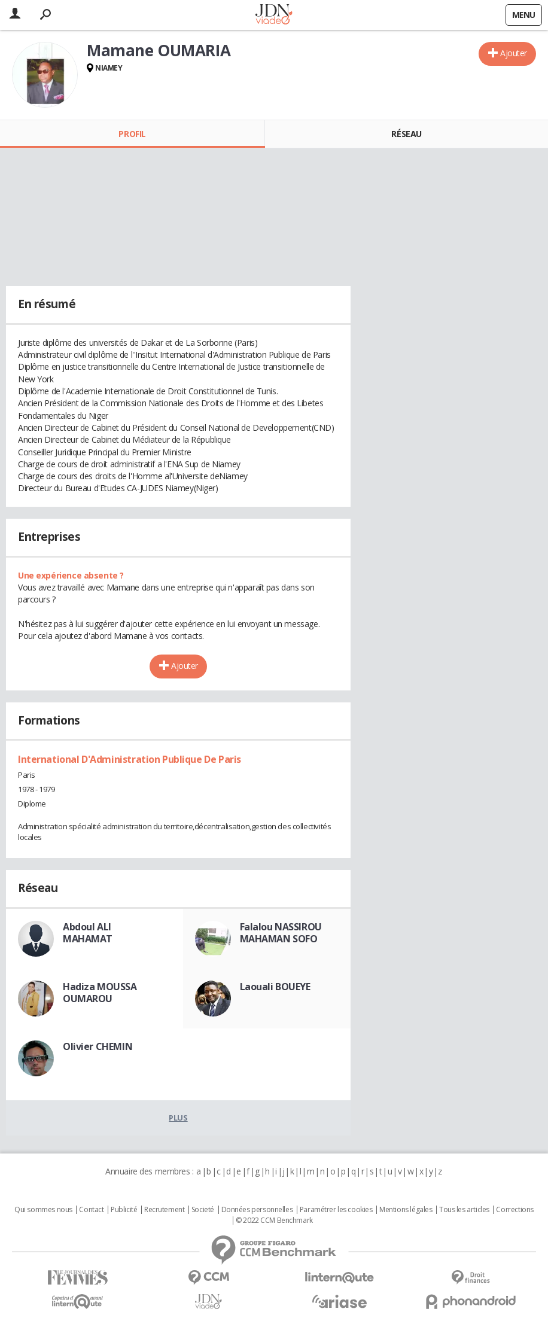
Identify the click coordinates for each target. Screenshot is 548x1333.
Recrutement (164, 1210)
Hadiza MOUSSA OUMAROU (100, 992)
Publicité (124, 1210)
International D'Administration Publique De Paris (129, 759)
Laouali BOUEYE (275, 986)
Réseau (406, 133)
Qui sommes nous (43, 1210)
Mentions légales (405, 1210)
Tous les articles (464, 1210)
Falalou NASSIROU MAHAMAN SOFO (281, 932)
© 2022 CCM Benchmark (274, 1220)
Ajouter (513, 53)
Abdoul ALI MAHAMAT (87, 932)
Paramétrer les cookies (336, 1210)
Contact (91, 1210)
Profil (131, 133)
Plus (178, 1117)
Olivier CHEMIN (97, 1046)
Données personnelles (257, 1210)
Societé (202, 1210)
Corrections (514, 1210)
